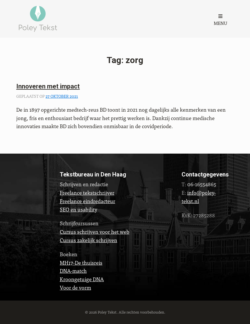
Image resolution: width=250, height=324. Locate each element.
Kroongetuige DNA (82, 279)
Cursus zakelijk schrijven (88, 240)
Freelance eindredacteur (87, 201)
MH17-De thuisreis (81, 262)
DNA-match (73, 270)
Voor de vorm (75, 287)
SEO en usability (78, 209)
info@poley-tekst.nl (199, 196)
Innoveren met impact (48, 86)
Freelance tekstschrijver (87, 192)
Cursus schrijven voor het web (94, 231)
